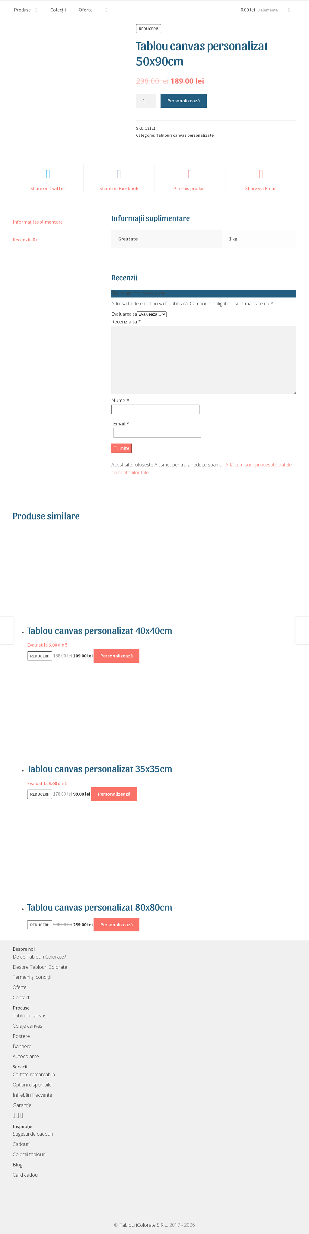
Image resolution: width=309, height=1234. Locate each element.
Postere (21, 1036)
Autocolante (26, 1056)
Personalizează (183, 100)
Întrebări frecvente (32, 1095)
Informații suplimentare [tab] (38, 222)
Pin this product (189, 188)
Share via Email (261, 188)
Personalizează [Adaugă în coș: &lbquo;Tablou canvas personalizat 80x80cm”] (116, 924)
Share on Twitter (47, 188)
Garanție (22, 1105)
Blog (17, 1164)
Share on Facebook (119, 188)
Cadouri (21, 1144)
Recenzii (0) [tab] (25, 240)
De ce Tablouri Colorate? (39, 956)
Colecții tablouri (29, 1154)
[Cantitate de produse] (146, 101)
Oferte (86, 10)
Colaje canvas (27, 1026)
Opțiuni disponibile (32, 1084)
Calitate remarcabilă (34, 1074)
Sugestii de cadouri (33, 1134)
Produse (22, 10)
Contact (21, 997)
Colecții (58, 10)
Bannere (22, 1046)
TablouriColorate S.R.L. (143, 1225)
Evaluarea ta (124, 314)
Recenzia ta (126, 321)
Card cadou (25, 1175)
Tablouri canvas (29, 1015)
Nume (120, 400)
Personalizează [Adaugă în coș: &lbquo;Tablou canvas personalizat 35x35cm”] (114, 794)
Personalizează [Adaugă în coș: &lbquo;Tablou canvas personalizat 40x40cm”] (116, 656)
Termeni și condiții (32, 977)
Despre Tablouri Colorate (40, 967)
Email (121, 423)
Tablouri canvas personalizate (185, 135)
